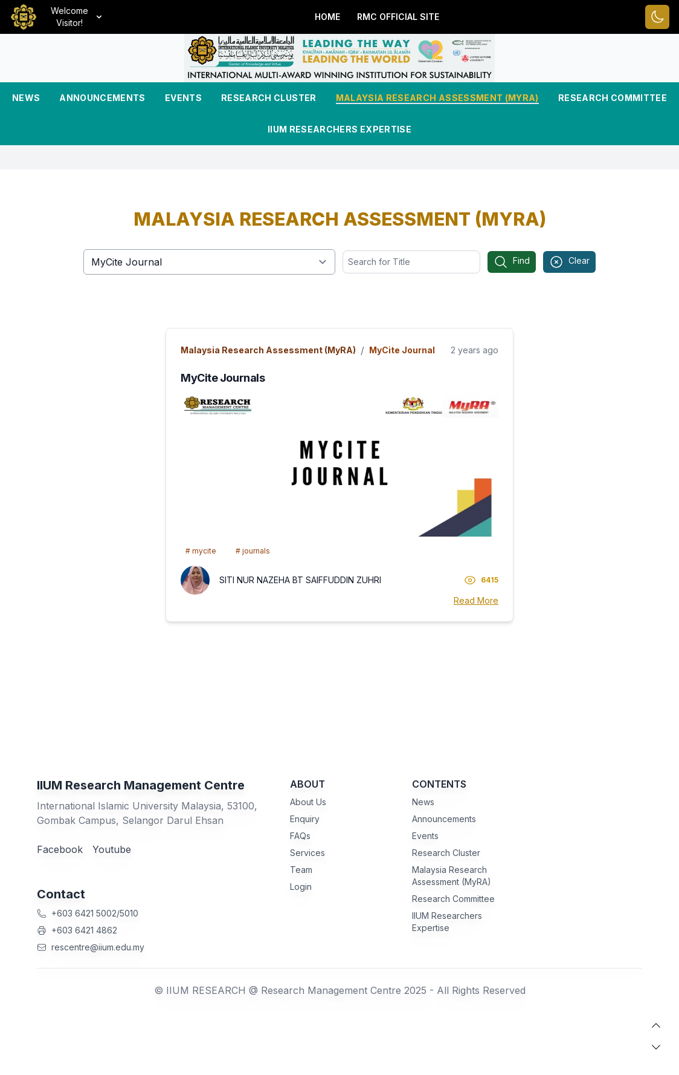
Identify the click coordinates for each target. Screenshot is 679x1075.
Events (183, 98)
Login (301, 886)
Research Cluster (269, 98)
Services (307, 853)
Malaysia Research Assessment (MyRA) (437, 98)
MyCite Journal (402, 350)
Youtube (111, 849)
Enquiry (305, 819)
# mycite (200, 550)
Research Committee (612, 98)
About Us (308, 802)
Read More (476, 600)
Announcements (102, 98)
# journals (253, 550)
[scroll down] (656, 1047)
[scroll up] (656, 1025)
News (26, 98)
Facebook (60, 849)
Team (301, 869)
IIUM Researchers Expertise (339, 129)
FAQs (300, 836)
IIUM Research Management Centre (141, 785)
